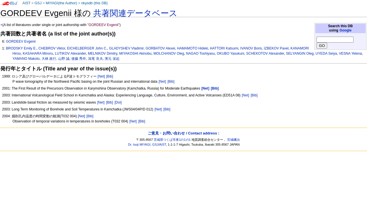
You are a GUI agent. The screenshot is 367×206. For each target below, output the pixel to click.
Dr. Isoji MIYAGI (139, 144)
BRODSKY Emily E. (21, 48)
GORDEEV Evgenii (21, 41)
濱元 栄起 (112, 59)
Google (345, 30)
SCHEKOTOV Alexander (265, 54)
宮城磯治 (233, 139)
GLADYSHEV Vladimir (126, 48)
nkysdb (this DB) (94, 3)
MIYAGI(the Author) (61, 3)
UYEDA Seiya (326, 54)
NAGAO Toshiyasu (200, 54)
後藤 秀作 (78, 59)
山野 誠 (63, 59)
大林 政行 (49, 59)
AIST (26, 3)
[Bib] (109, 76)
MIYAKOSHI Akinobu (135, 54)
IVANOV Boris (251, 48)
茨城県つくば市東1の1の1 (172, 139)
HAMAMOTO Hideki (192, 48)
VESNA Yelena (350, 54)
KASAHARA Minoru (38, 54)
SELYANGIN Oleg (299, 54)
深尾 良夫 (95, 59)
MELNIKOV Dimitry (102, 54)
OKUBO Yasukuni (230, 54)
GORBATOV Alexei (160, 48)
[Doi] (118, 102)
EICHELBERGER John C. (87, 48)
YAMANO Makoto (26, 59)
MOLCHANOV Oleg (168, 54)
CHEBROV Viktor (51, 48)
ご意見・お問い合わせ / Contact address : (183, 133)
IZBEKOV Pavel (276, 48)
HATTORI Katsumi (224, 48)
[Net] (101, 76)
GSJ (38, 3)
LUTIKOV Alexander (70, 54)
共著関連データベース (135, 13)
